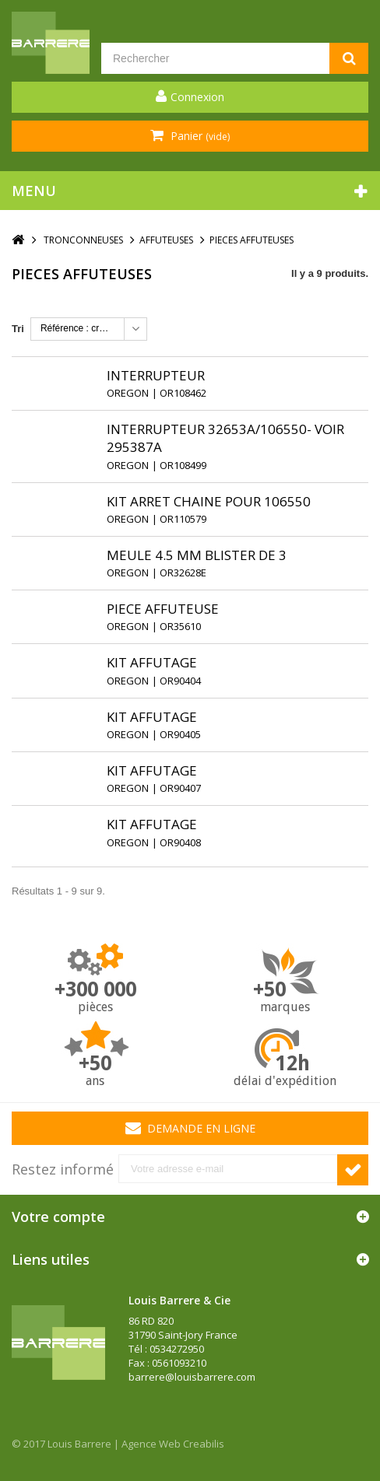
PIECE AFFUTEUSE (163, 609)
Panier (198, 135)
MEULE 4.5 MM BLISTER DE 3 (197, 555)
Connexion (197, 96)
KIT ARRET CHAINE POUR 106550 (209, 501)
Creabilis (203, 1444)
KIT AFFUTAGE (152, 662)
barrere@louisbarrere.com (191, 1377)
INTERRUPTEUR (156, 375)
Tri (18, 328)
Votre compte (58, 1216)
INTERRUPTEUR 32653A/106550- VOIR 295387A (225, 438)
